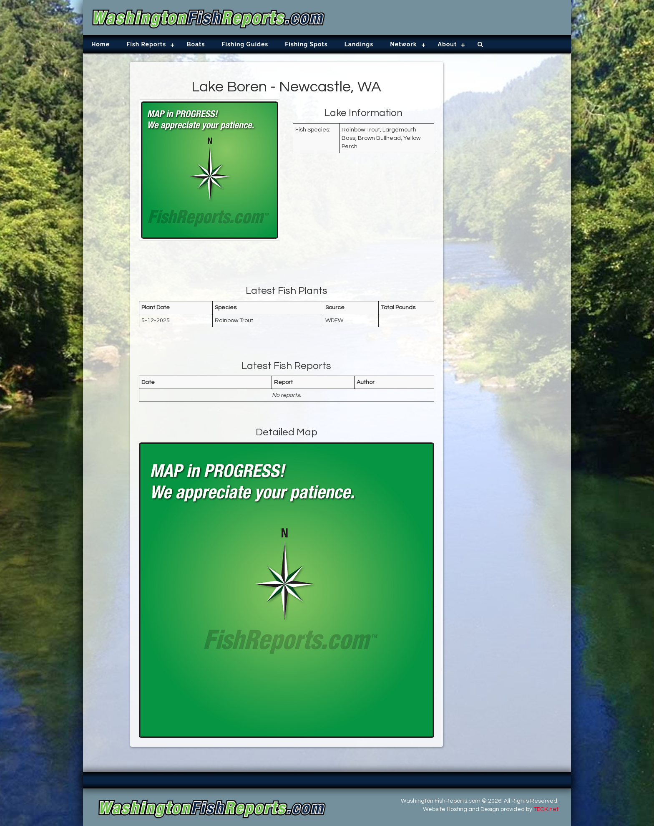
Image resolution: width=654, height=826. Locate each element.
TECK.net (545, 809)
